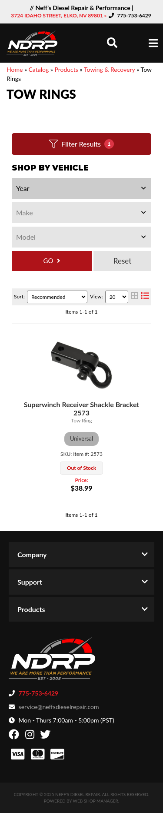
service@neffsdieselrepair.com (59, 706)
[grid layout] (134, 297)
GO (48, 260)
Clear (122, 261)
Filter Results (81, 144)
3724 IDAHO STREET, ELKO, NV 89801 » (59, 15)
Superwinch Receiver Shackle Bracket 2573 (82, 408)
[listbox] (81, 188)
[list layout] (145, 297)
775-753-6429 (134, 15)
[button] (112, 42)
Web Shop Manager (95, 800)
